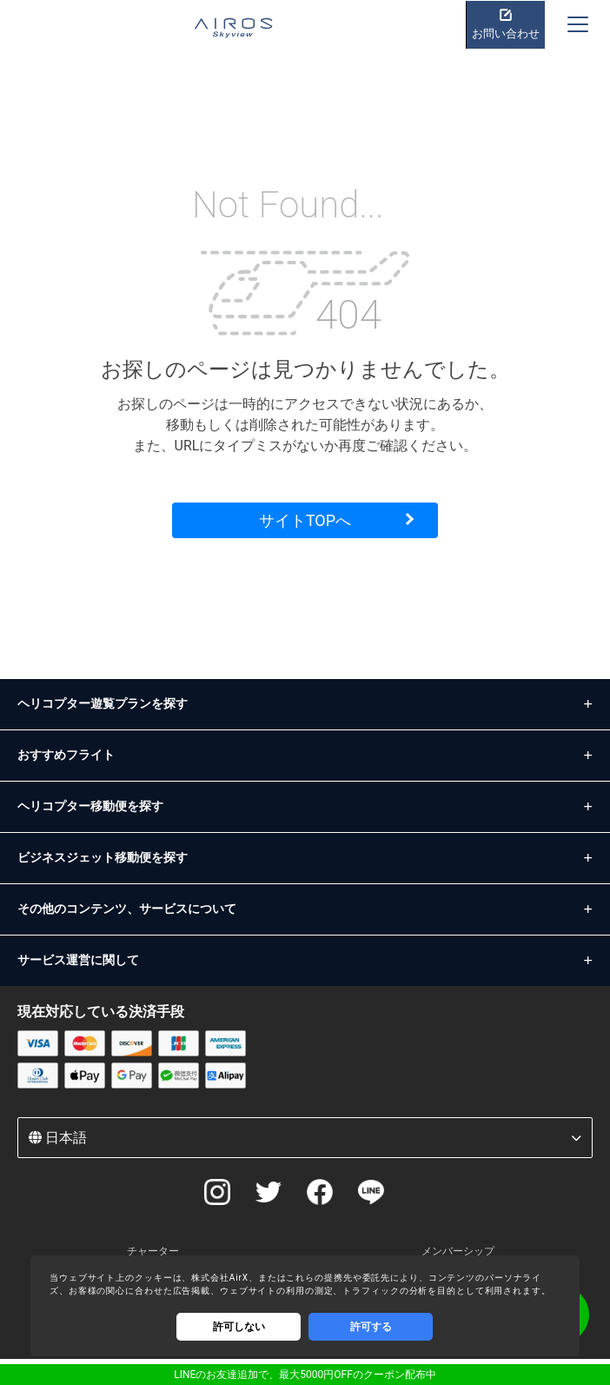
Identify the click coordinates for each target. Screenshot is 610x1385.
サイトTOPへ (305, 520)
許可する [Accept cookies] (371, 1327)
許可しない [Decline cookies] (239, 1327)
